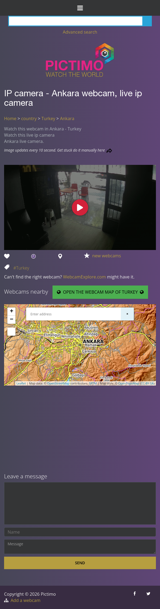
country (29, 118)
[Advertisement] (80, 430)
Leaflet (21, 383)
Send (80, 562)
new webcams (106, 256)
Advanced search (80, 32)
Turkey (48, 118)
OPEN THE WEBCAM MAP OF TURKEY (100, 292)
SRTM (93, 383)
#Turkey (21, 268)
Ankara (67, 118)
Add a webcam (25, 600)
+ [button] (11, 311)
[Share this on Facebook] (135, 597)
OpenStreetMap (58, 383)
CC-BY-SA (147, 383)
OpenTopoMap (128, 383)
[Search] (80, 21)
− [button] (11, 320)
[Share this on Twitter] (149, 597)
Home (10, 118)
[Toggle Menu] (80, 8)
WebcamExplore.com (84, 277)
